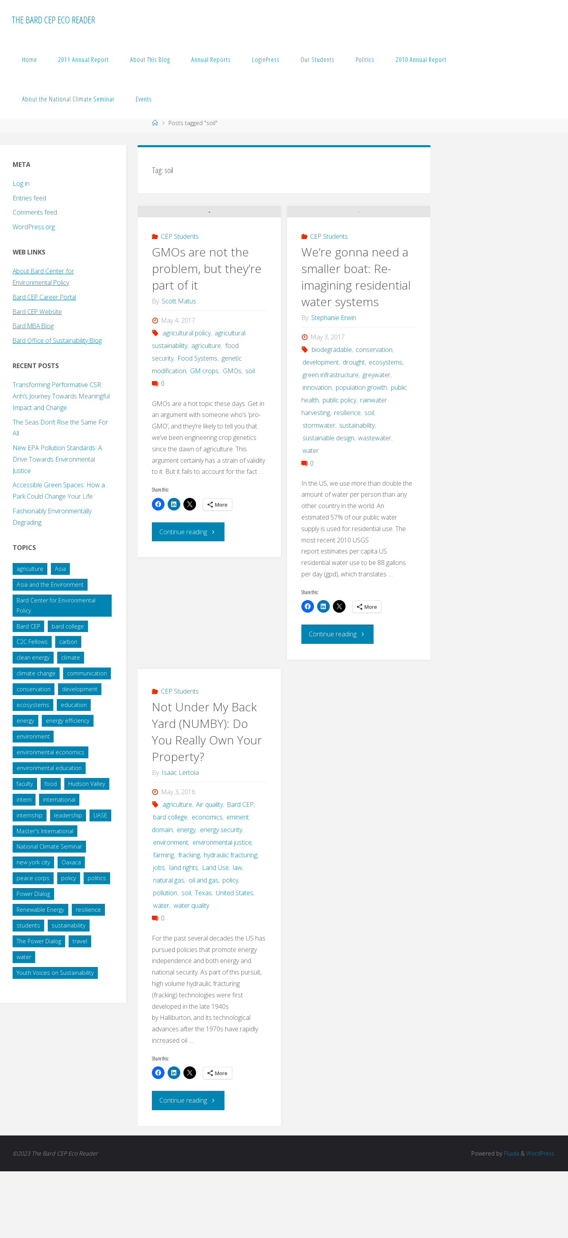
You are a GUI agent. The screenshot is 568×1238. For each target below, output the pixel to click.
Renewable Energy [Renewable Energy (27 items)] (40, 909)
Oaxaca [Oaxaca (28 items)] (71, 862)
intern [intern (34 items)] (24, 799)
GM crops (204, 438)
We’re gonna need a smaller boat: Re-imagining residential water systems (356, 344)
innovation (317, 455)
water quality (191, 972)
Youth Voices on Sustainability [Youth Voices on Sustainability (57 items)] (55, 972)
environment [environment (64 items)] (33, 736)
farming (163, 922)
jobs (159, 934)
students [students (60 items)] (28, 925)
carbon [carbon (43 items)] (68, 641)
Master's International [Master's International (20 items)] (45, 831)
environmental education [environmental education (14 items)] (49, 768)
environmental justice (222, 909)
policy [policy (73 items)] (68, 878)
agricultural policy (187, 400)
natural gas (168, 947)
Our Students (317, 59)
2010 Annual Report (421, 59)
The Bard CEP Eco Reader (53, 19)
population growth (361, 455)
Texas (203, 960)
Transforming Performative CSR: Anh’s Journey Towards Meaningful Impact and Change (61, 396)
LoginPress (266, 59)
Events (144, 98)
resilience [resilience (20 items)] (88, 909)
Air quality (209, 871)
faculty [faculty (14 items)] (25, 783)
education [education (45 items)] (74, 705)
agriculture (206, 413)
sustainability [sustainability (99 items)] (69, 925)
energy (186, 896)
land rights (183, 934)
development (321, 429)
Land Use (215, 934)
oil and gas (204, 947)
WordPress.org (34, 227)
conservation (374, 417)
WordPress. (540, 1220)
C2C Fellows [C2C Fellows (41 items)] (32, 641)
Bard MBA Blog (34, 326)
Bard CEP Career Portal (46, 297)
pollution (165, 960)
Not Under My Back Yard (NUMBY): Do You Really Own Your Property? (207, 799)
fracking (189, 922)
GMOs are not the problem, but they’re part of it (207, 336)
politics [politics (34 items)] (97, 878)
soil (250, 438)
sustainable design (328, 505)
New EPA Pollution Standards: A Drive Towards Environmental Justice (57, 459)
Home (29, 59)
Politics (365, 59)
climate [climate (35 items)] (70, 657)
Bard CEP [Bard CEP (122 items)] (28, 626)
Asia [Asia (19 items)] (60, 568)
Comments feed (35, 212)
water (311, 518)
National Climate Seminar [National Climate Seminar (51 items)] (49, 846)
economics (207, 884)
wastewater (374, 505)
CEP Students (180, 303)
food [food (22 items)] (51, 783)
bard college (170, 884)
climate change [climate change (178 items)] (36, 673)
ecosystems (385, 429)
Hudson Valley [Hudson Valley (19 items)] (86, 783)
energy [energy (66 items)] (25, 720)
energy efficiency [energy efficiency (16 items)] (68, 720)
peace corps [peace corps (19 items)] (33, 878)
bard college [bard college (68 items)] (68, 626)
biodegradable (332, 417)
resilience (347, 480)
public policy (339, 467)
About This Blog (150, 59)
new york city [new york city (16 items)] (33, 862)
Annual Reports (211, 59)
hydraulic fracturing (230, 922)
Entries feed (29, 198)
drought (354, 429)
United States (234, 960)
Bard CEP (240, 871)
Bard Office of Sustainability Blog (58, 340)
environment (170, 909)
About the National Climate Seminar (68, 98)
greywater (376, 442)
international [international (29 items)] (59, 799)
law (237, 934)
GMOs (232, 438)
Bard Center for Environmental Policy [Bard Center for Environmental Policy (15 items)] (56, 605)
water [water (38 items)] (24, 957)
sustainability (357, 492)
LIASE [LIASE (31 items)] (100, 815)
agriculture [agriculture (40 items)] (30, 568)
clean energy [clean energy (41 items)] (33, 657)
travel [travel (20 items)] (80, 941)
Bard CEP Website (38, 311)
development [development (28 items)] (79, 689)
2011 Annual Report (83, 59)
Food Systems (197, 425)
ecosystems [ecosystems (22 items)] (33, 705)
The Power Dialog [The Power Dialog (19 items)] (39, 941)
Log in (21, 183)
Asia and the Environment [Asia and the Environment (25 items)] (50, 584)
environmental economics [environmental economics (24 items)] (50, 752)
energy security (221, 896)
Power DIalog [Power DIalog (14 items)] (33, 894)
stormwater (319, 492)
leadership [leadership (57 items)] (68, 815)
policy (230, 947)
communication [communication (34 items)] (87, 673)
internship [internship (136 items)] (30, 815)
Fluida (509, 1220)
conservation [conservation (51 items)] (33, 689)
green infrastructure (331, 442)
